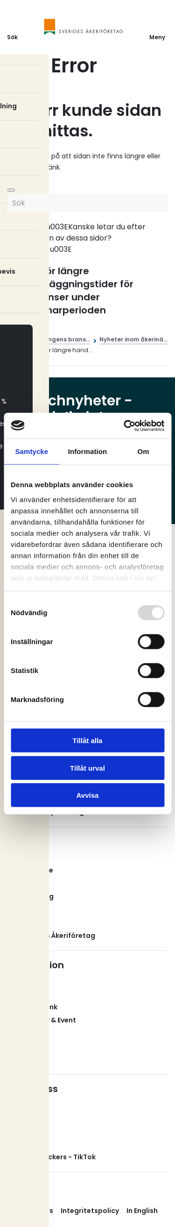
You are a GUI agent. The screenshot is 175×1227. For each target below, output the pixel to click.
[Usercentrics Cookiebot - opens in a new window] (124, 425)
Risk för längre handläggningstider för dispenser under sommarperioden (77, 290)
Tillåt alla (88, 741)
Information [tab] (87, 451)
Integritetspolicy (90, 1210)
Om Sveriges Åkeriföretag (51, 935)
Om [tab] (143, 451)
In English (142, 1210)
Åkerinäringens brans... (55, 339)
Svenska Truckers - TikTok (51, 1157)
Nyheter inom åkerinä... (133, 339)
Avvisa (88, 795)
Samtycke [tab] (31, 451)
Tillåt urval (87, 768)
